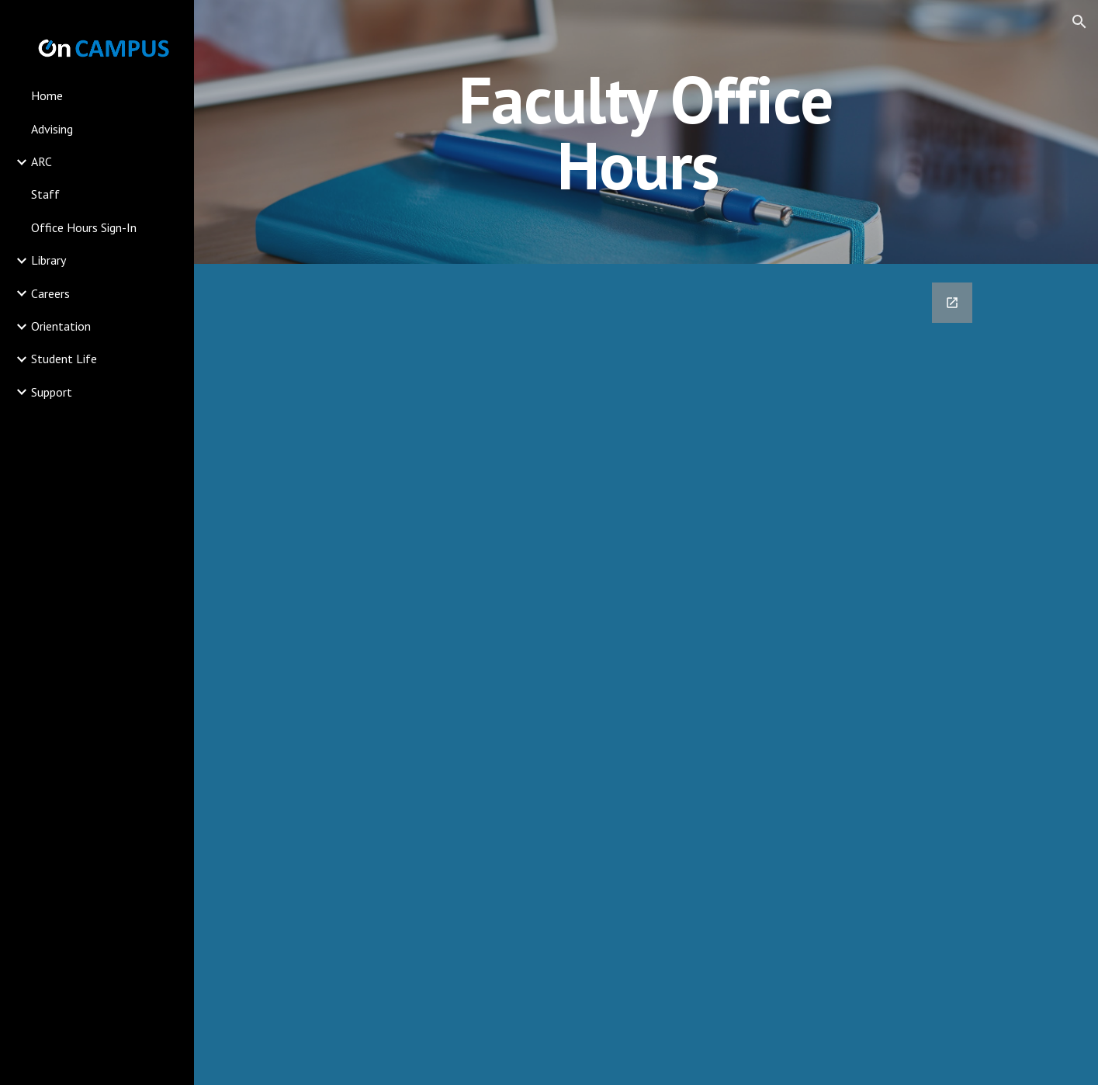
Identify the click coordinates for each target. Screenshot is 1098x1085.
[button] (1079, 21)
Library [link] (48, 260)
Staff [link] (45, 194)
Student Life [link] (64, 358)
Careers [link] (50, 293)
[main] (646, 132)
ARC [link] (41, 161)
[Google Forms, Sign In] (611, 674)
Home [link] (47, 95)
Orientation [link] (61, 326)
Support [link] (51, 392)
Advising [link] (52, 129)
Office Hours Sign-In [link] (84, 227)
